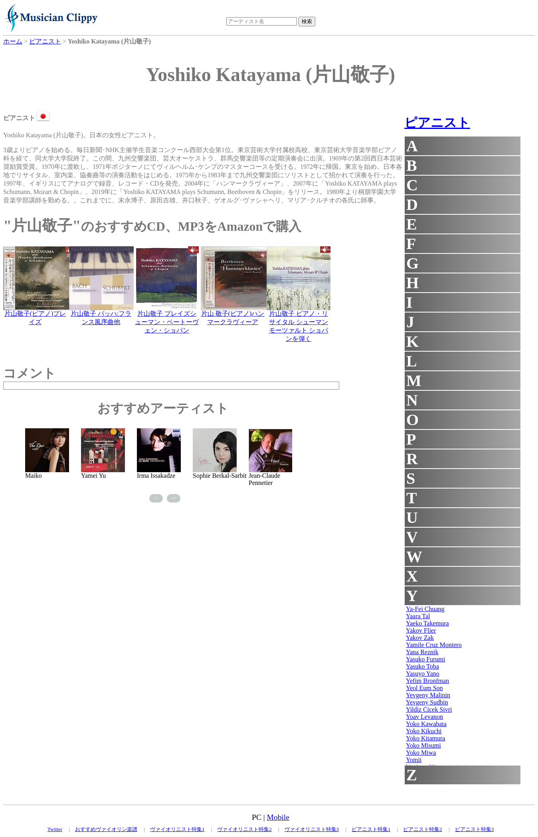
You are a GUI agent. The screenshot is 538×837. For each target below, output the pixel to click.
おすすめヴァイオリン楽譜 (106, 829)
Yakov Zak (420, 637)
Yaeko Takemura (427, 623)
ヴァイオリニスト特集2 (244, 829)
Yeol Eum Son (424, 688)
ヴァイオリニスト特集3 (312, 829)
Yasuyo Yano (422, 673)
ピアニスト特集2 (422, 829)
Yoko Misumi (423, 745)
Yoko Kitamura (425, 738)
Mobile (278, 817)
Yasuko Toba (422, 666)
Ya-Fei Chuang (425, 608)
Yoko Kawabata (426, 723)
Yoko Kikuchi (424, 731)
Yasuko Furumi (425, 659)
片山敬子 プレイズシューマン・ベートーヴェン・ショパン (167, 322)
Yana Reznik (422, 652)
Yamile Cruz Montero (434, 644)
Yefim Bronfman (427, 680)
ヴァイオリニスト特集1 (177, 829)
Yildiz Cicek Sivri (429, 709)
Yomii (413, 759)
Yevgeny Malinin (428, 695)
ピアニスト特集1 (371, 829)
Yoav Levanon (424, 716)
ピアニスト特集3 (474, 829)
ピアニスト (437, 122)
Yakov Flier (421, 630)
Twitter (54, 829)
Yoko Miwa (421, 752)
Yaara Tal (418, 616)
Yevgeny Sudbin (427, 702)
